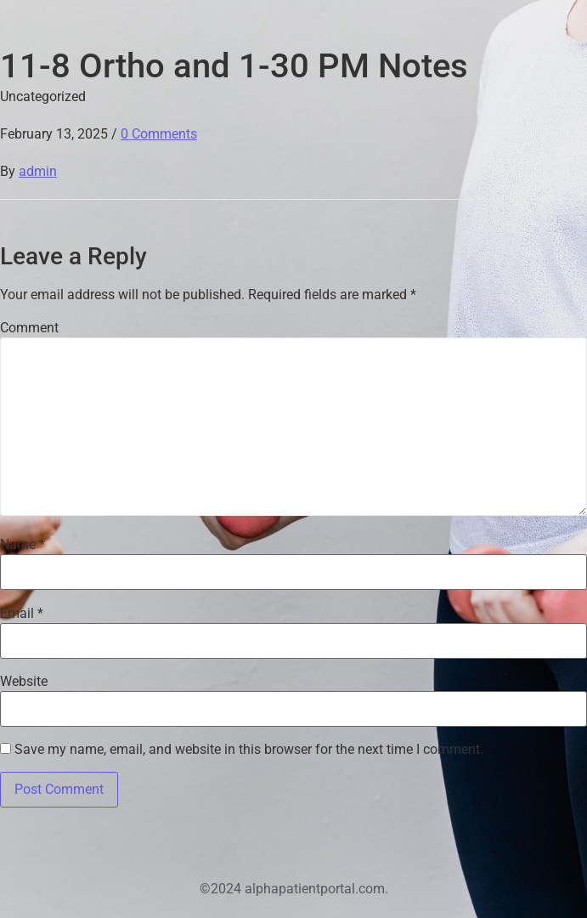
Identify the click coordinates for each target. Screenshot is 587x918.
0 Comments (159, 134)
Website (24, 681)
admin (38, 171)
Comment (29, 328)
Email (21, 613)
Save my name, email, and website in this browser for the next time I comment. (248, 749)
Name (22, 545)
